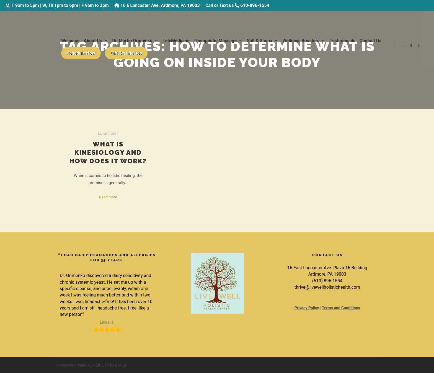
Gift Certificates (126, 53)
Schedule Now (81, 53)
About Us (96, 40)
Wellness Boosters (304, 40)
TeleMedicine (176, 40)
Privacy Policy (306, 308)
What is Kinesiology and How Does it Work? (108, 152)
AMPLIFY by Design (110, 365)
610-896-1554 (254, 5)
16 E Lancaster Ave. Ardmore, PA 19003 (160, 5)
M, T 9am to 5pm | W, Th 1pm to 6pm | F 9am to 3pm (57, 5)
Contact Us (370, 40)
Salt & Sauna (262, 40)
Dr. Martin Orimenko (135, 40)
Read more (108, 197)
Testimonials (342, 40)
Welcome (70, 40)
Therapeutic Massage (218, 40)
